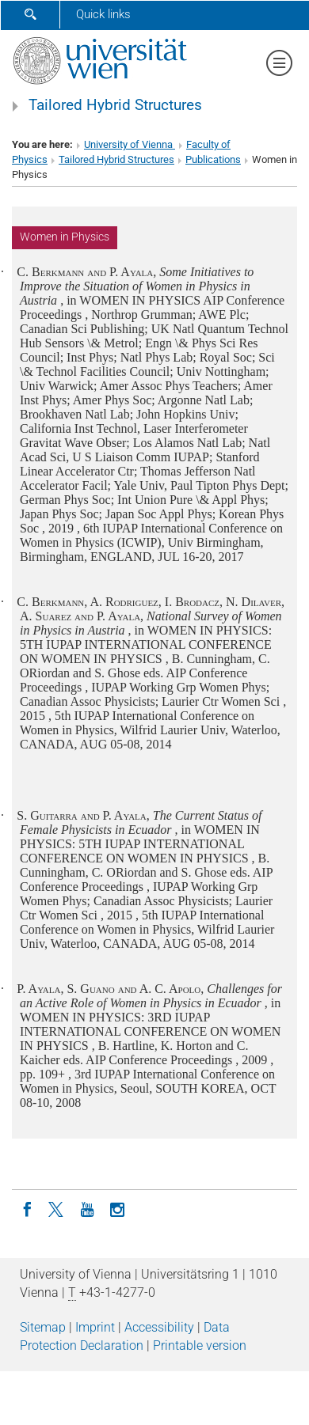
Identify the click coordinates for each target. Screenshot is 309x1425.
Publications (213, 159)
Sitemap (43, 1327)
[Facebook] (27, 1208)
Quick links (103, 14)
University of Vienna (129, 144)
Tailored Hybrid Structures (115, 105)
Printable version (199, 1345)
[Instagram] (117, 1208)
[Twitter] (57, 1208)
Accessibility (159, 1327)
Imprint (95, 1327)
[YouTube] (87, 1208)
